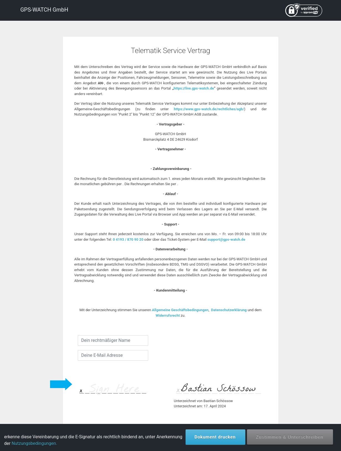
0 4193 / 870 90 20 (128, 239)
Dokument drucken (215, 437)
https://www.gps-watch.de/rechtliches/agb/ (209, 109)
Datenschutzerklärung (229, 310)
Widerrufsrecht (168, 315)
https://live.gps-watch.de (194, 88)
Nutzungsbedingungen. (34, 443)
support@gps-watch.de (226, 239)
